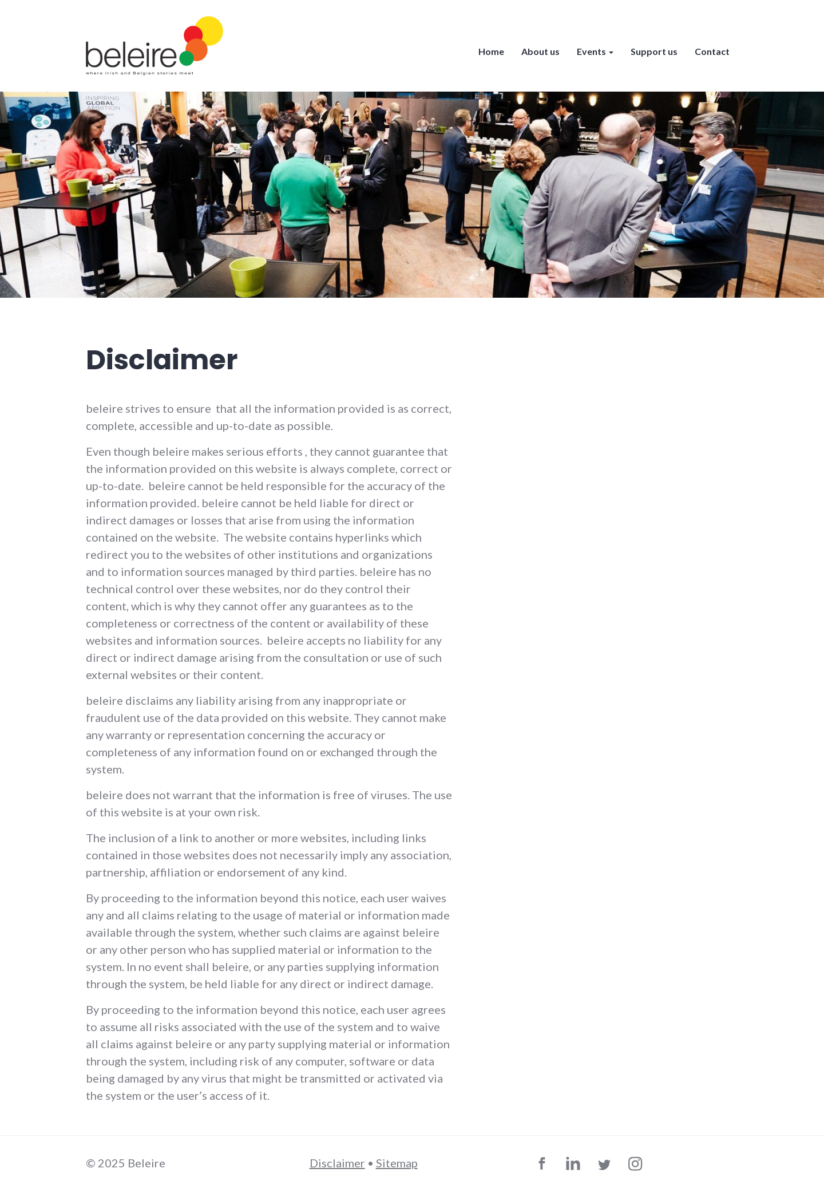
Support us (654, 51)
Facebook (544, 1165)
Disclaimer (337, 1163)
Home (491, 51)
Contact (712, 51)
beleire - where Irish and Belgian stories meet (154, 45)
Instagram (636, 1165)
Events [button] (595, 51)
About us (540, 51)
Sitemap (397, 1163)
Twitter (606, 1165)
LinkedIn (575, 1165)
